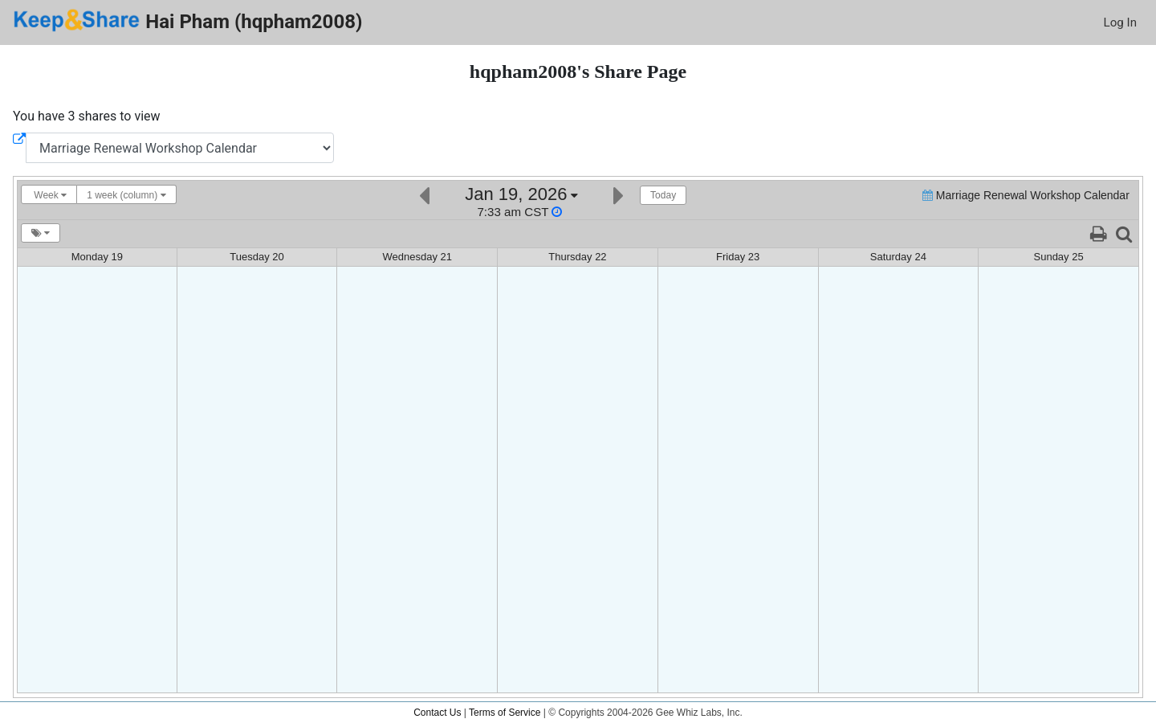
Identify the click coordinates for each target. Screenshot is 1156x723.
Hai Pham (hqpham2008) (187, 20)
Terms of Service (504, 712)
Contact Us (437, 712)
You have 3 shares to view (87, 116)
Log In (1120, 22)
